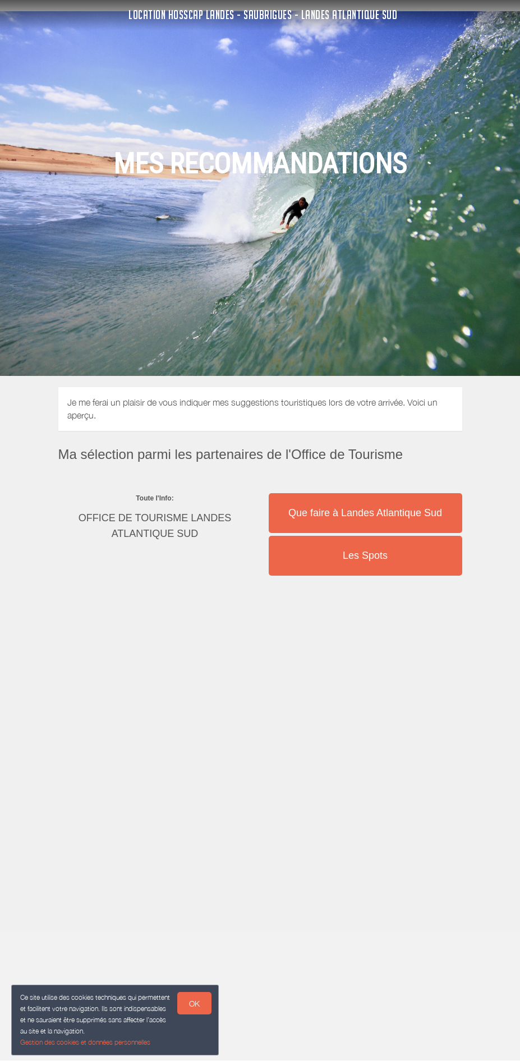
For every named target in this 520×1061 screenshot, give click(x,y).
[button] (365, 492)
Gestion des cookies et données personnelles (85, 1042)
